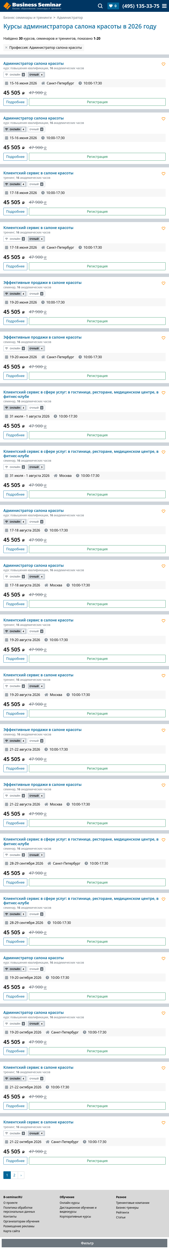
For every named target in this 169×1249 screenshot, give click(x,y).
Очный (36, 74)
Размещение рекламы (18, 1226)
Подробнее (15, 102)
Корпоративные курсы (75, 1216)
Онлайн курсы (70, 1203)
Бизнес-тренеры (127, 1208)
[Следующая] (21, 1175)
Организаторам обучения (21, 1221)
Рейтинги (122, 1212)
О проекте (10, 1203)
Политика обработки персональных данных (19, 1210)
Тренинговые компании (132, 1203)
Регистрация (97, 102)
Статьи (121, 1217)
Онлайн (15, 74)
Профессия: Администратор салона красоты (45, 47)
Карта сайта (11, 1231)
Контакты (9, 1216)
